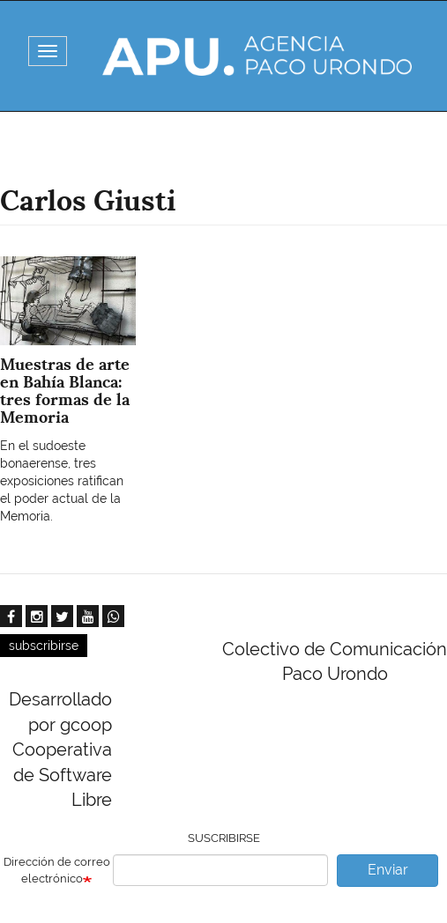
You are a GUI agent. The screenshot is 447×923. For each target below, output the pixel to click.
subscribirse (43, 646)
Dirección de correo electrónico (57, 870)
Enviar (388, 869)
